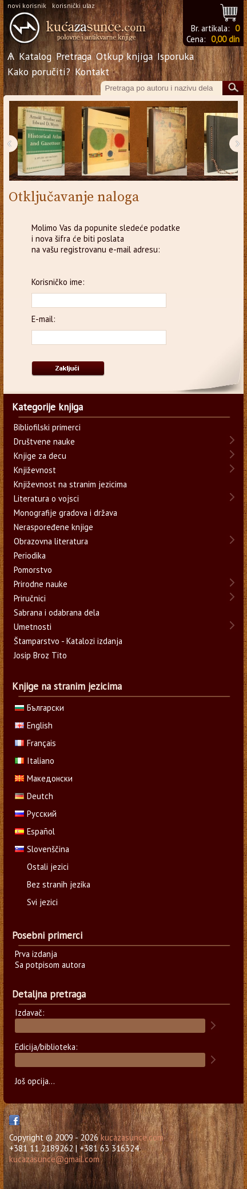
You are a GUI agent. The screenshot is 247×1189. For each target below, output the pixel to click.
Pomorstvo (33, 569)
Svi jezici (42, 902)
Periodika (30, 555)
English (34, 725)
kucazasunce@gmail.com (54, 1159)
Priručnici (30, 598)
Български (39, 707)
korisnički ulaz (73, 5)
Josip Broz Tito (40, 655)
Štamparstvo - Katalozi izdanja (68, 641)
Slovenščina (42, 849)
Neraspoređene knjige (53, 527)
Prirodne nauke (40, 584)
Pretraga (73, 56)
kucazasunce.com (132, 1137)
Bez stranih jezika (58, 884)
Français (35, 743)
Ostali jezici (48, 866)
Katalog (35, 56)
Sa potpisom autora (50, 964)
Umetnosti (32, 626)
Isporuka (175, 56)
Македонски (44, 778)
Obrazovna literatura (51, 541)
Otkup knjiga (124, 56)
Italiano (34, 760)
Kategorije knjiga (47, 407)
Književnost (35, 470)
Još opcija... (35, 1081)
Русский (36, 813)
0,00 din (225, 39)
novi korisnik (26, 5)
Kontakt (92, 71)
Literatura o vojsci (46, 498)
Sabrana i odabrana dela (56, 612)
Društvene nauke (44, 441)
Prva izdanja (36, 953)
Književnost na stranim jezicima (70, 484)
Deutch (34, 796)
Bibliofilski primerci (47, 427)
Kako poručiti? (38, 71)
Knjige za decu (40, 455)
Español (35, 831)
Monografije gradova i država (65, 512)
